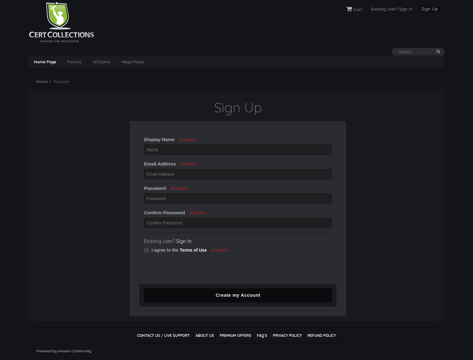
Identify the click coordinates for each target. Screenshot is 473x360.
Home (41, 81)
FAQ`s (262, 335)
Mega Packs (132, 61)
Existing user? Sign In (391, 9)
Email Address (170, 163)
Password (165, 188)
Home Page (45, 61)
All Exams (101, 61)
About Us (205, 335)
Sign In (184, 241)
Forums (74, 61)
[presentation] (186, 272)
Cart (354, 9)
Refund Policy (321, 335)
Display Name (169, 139)
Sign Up (429, 8)
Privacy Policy (287, 335)
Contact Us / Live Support (163, 335)
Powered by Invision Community (63, 351)
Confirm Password (175, 212)
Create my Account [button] (238, 295)
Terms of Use (193, 250)
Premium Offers (235, 335)
